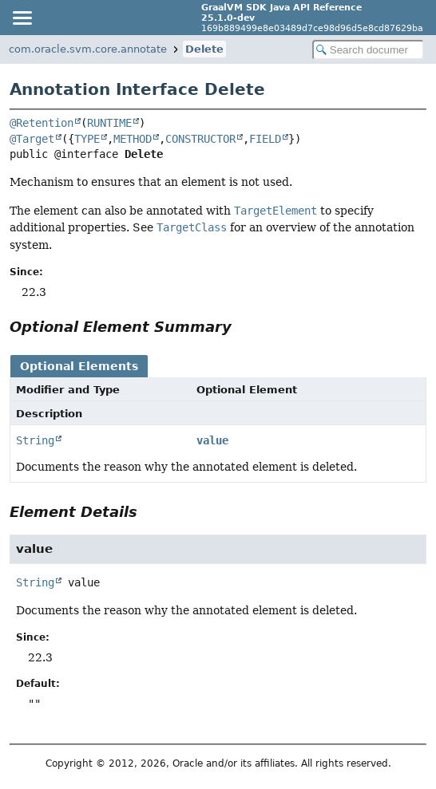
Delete (204, 49)
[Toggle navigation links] (21, 17)
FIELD (265, 138)
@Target (32, 138)
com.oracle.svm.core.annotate (88, 49)
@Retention (41, 122)
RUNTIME (109, 122)
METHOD (132, 138)
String (35, 440)
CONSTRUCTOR (200, 138)
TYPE (87, 138)
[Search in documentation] (368, 50)
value (212, 440)
